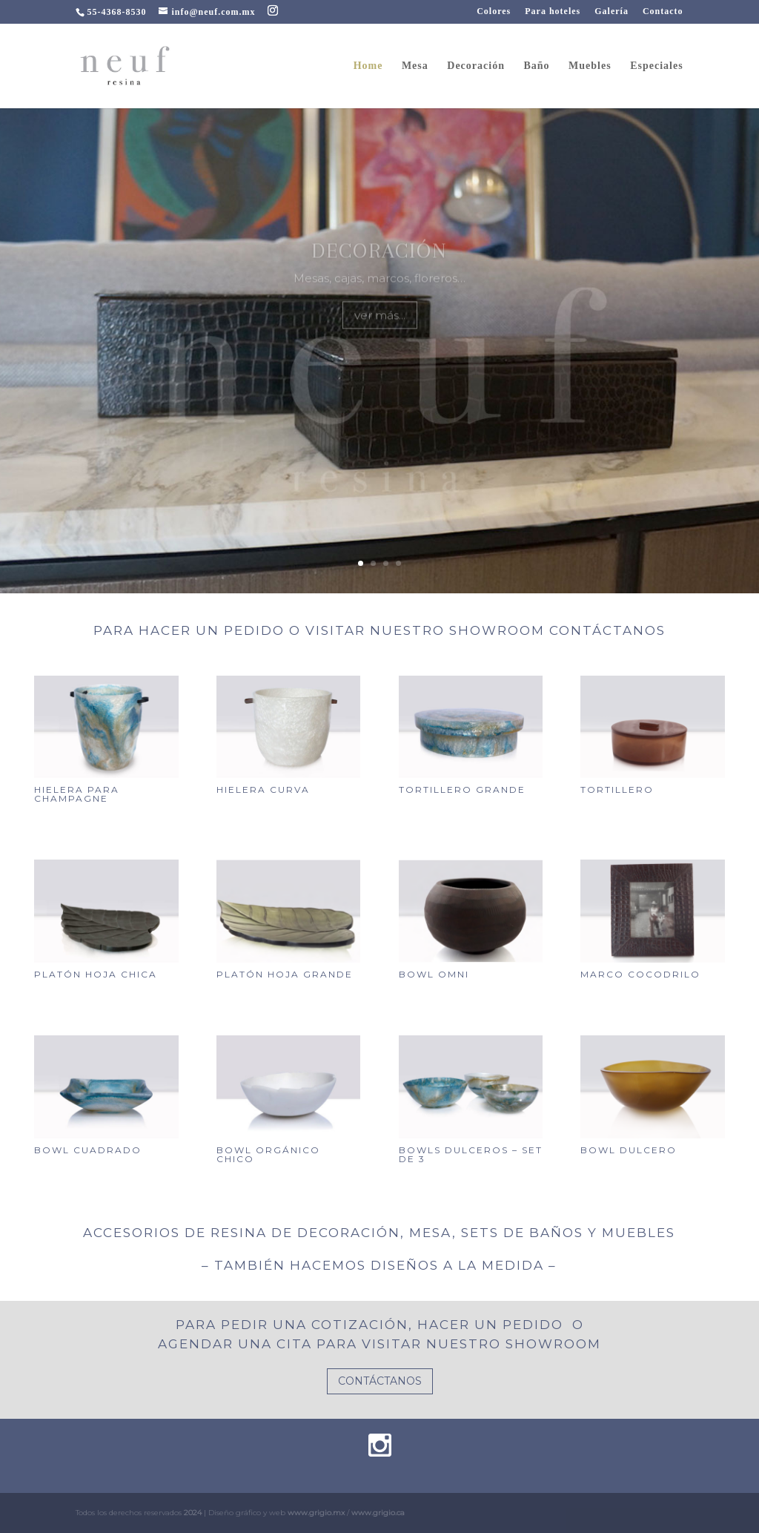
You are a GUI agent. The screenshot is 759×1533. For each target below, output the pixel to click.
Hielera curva (263, 789)
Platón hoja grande (284, 974)
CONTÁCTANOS (380, 1381)
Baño (536, 66)
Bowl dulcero (628, 1149)
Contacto (663, 11)
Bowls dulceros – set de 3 (471, 1154)
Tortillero (617, 789)
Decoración (476, 66)
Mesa (415, 66)
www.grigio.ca (378, 1512)
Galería (611, 11)
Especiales (656, 66)
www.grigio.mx (316, 1512)
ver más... (379, 332)
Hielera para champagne (76, 794)
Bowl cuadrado (88, 1149)
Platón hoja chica (95, 974)
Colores (494, 11)
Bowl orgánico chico (268, 1154)
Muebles (590, 66)
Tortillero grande (462, 789)
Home (368, 66)
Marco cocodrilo (640, 974)
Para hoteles (552, 11)
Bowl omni (434, 974)
